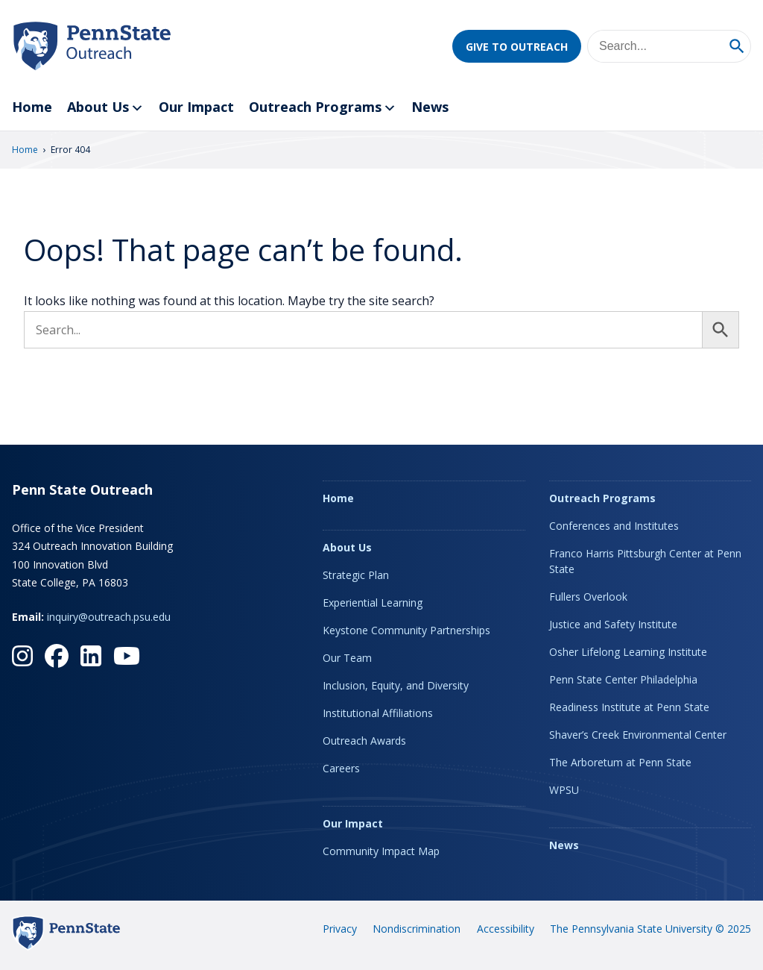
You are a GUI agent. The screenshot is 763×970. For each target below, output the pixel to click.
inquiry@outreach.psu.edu (109, 617)
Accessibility (505, 929)
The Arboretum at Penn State (620, 762)
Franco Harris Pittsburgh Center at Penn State (645, 561)
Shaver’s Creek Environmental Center (637, 735)
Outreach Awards (364, 740)
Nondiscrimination (416, 929)
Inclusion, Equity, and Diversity (396, 685)
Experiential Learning (372, 602)
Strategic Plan (356, 575)
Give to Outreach (517, 47)
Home (32, 107)
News (430, 107)
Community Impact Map (381, 851)
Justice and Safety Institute (613, 624)
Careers (341, 768)
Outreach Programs (322, 108)
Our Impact (196, 107)
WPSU (564, 790)
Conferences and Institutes (614, 526)
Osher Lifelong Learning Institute (628, 652)
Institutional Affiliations (378, 713)
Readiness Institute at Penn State (629, 707)
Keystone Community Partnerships (406, 630)
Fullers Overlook (588, 596)
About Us (105, 108)
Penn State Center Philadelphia (623, 679)
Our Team (347, 658)
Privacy (340, 929)
